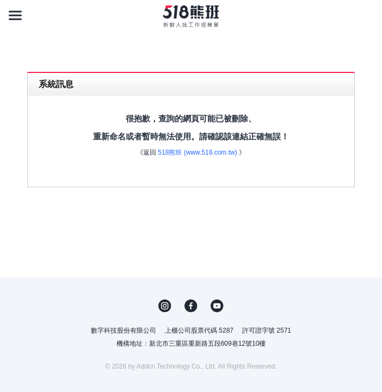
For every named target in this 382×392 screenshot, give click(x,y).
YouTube (217, 306)
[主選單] (15, 15)
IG (164, 306)
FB (191, 306)
